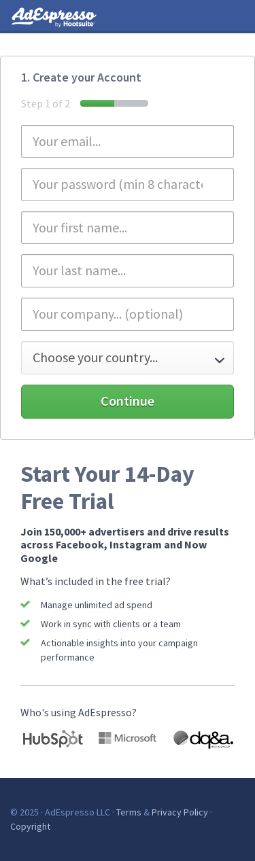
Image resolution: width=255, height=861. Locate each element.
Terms (128, 812)
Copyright (30, 826)
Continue (127, 400)
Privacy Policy (180, 812)
